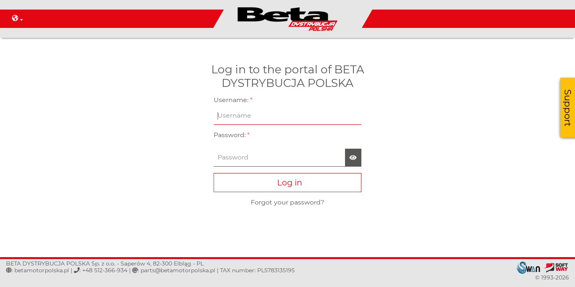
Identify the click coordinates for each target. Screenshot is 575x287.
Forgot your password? (287, 202)
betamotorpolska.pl (41, 270)
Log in (287, 182)
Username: (233, 100)
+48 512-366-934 (104, 270)
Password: (232, 135)
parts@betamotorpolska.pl (178, 270)
